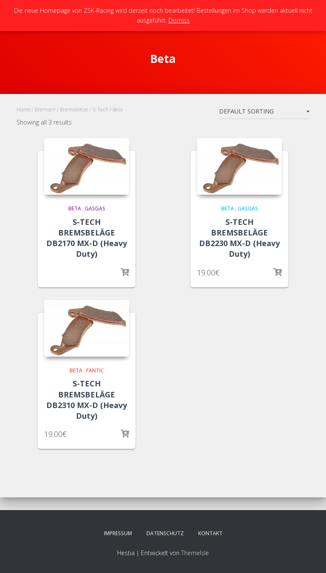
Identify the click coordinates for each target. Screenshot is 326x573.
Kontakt (210, 533)
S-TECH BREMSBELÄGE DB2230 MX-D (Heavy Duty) (239, 238)
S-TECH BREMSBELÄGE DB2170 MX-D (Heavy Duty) (86, 238)
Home (24, 109)
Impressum (118, 533)
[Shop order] (264, 113)
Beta (74, 208)
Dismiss (179, 20)
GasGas (95, 208)
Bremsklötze (74, 109)
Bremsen (45, 109)
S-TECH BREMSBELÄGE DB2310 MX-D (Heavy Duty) (86, 399)
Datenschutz (165, 533)
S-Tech (100, 109)
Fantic (95, 370)
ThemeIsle (195, 553)
